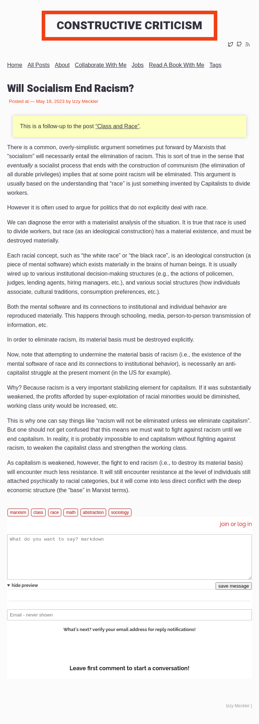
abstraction (93, 512)
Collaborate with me (100, 65)
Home (14, 65)
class (38, 512)
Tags (215, 65)
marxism (18, 512)
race (55, 512)
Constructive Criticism (129, 25)
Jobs (138, 65)
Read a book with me (176, 65)
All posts (38, 65)
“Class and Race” (117, 126)
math (71, 512)
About (62, 65)
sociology (120, 512)
